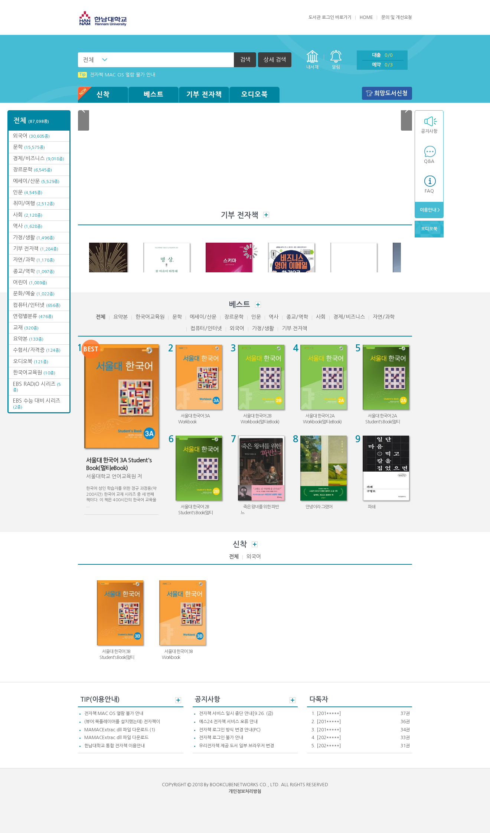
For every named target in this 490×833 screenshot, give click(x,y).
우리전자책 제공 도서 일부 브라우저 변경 (236, 746)
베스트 (154, 94)
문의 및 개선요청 (396, 17)
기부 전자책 (204, 94)
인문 (27, 192)
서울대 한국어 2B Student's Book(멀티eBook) (195, 513)
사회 (27, 214)
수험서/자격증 (37, 349)
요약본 (28, 338)
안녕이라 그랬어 (319, 507)
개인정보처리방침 (245, 791)
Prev (83, 110)
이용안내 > (429, 210)
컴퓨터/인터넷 (37, 305)
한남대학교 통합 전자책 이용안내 (114, 746)
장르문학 (32, 169)
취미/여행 (34, 203)
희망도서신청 (391, 93)
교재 (26, 327)
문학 (29, 147)
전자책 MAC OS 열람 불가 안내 (113, 713)
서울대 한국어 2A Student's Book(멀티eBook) (382, 422)
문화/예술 (34, 293)
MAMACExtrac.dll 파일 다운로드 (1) (119, 730)
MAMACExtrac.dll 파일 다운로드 (116, 737)
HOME (366, 17)
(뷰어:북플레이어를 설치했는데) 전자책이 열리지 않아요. (141, 73)
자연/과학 (34, 259)
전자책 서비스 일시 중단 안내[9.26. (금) (236, 713)
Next (406, 110)
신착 (94, 95)
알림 (336, 67)
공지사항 (429, 131)
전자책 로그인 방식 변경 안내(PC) (230, 730)
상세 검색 (275, 59)
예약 (382, 64)
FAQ (429, 191)
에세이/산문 (36, 181)
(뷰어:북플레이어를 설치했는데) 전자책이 (122, 721)
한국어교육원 (34, 372)
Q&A (429, 161)
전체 (88, 60)
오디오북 (254, 94)
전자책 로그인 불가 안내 (221, 737)
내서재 (312, 67)
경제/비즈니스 (38, 158)
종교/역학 (34, 271)
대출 (382, 55)
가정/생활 (34, 237)
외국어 (31, 135)
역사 (27, 226)
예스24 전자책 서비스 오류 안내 (228, 721)
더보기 (266, 215)
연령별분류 (33, 316)
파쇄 (371, 507)
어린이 (30, 282)
